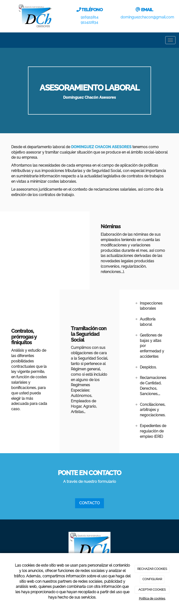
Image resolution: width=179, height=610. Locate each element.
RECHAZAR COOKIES (152, 569)
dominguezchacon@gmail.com (147, 17)
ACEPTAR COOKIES (152, 589)
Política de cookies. (152, 598)
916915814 (89, 17)
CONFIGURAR (152, 579)
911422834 (89, 22)
